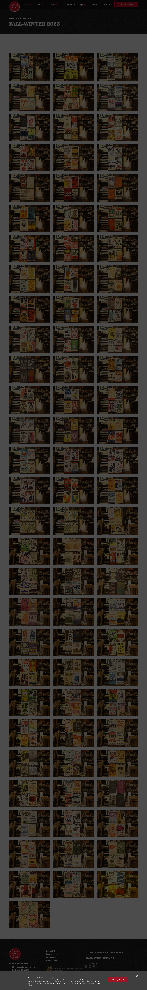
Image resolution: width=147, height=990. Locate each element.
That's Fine (117, 980)
